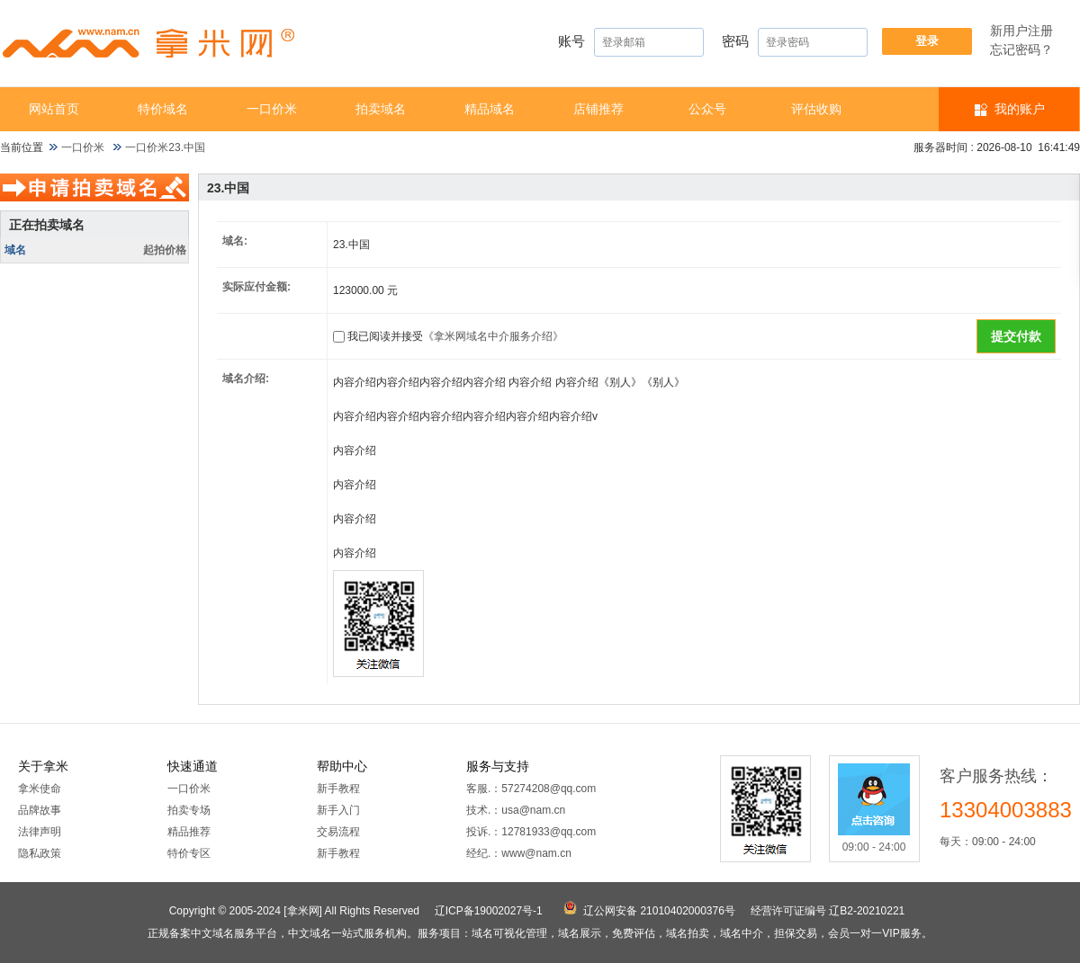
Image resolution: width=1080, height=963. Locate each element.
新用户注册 (1021, 30)
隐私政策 (39, 853)
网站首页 (54, 109)
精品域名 (489, 109)
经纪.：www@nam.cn (519, 853)
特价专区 (189, 853)
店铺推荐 (598, 109)
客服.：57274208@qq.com (531, 788)
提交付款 (1016, 336)
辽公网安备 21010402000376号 (659, 911)
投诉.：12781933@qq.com (531, 831)
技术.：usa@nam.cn (515, 810)
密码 (795, 42)
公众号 (707, 109)
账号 (631, 42)
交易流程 (338, 831)
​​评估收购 (816, 109)
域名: (235, 241)
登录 (927, 41)
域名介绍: (245, 378)
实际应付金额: (256, 287)
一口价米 (272, 109)
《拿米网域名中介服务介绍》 (493, 336)
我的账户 (1019, 109)
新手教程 (338, 788)
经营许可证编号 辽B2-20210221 (827, 911)
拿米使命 (39, 788)
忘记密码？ (1021, 49)
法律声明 (39, 831)
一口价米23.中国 (165, 147)
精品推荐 (189, 831)
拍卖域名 (381, 109)
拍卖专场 (189, 810)
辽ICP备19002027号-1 (489, 911)
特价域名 (163, 109)
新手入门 (338, 810)
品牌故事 (39, 810)
